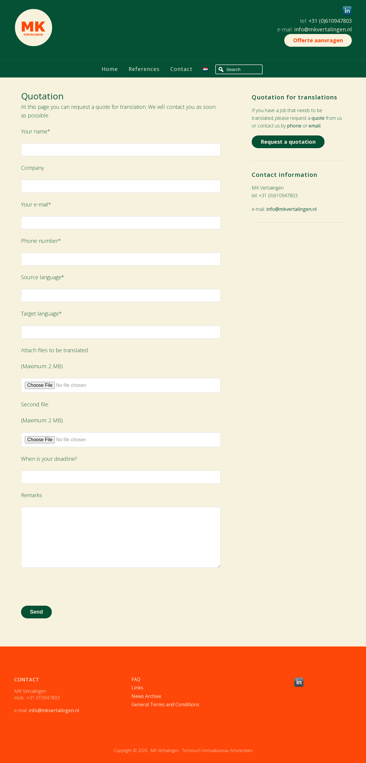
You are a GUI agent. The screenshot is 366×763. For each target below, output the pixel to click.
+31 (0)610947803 (330, 20)
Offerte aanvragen (318, 40)
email (314, 125)
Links (137, 687)
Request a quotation (288, 141)
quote (318, 118)
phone (294, 125)
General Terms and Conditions (165, 704)
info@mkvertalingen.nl (323, 29)
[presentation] (66, 586)
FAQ (135, 679)
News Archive (146, 696)
